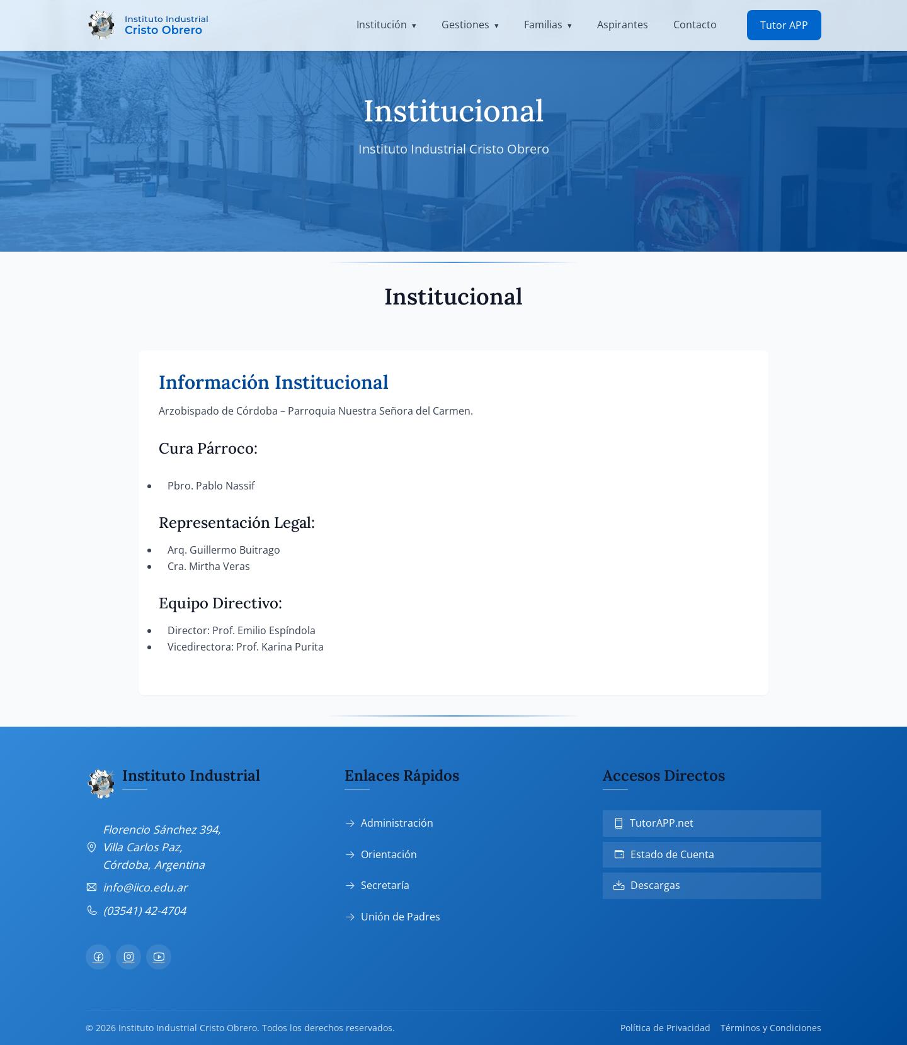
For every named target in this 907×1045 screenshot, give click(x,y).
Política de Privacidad (665, 1028)
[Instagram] (128, 957)
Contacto (695, 24)
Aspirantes (622, 24)
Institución (382, 24)
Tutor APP (784, 25)
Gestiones (465, 24)
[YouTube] (158, 957)
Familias (543, 24)
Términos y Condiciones (771, 1028)
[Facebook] (98, 957)
